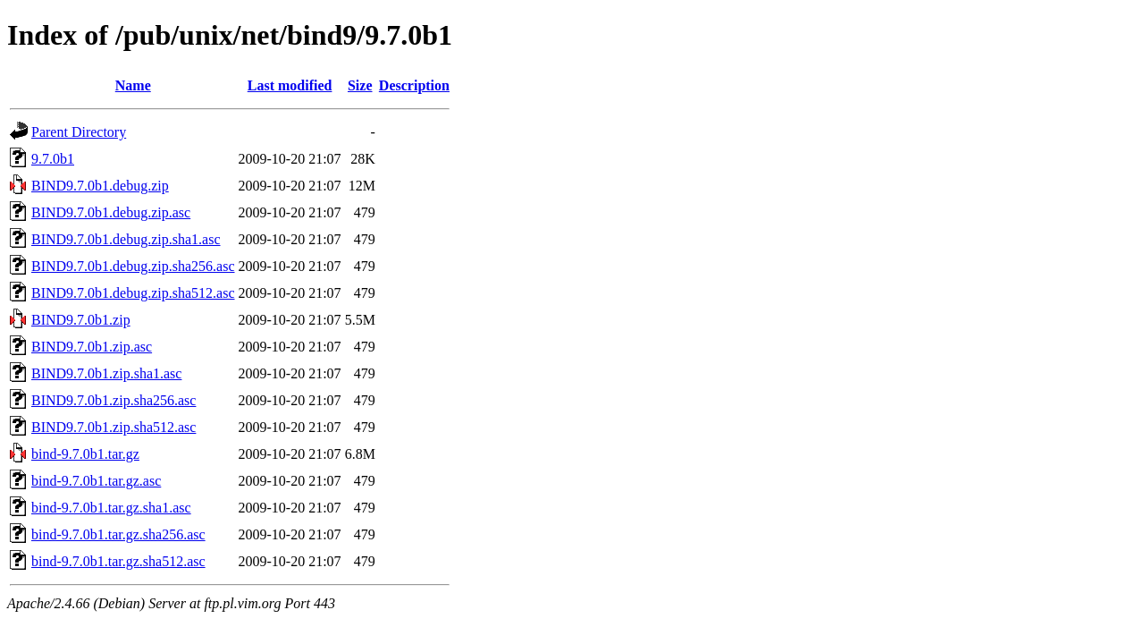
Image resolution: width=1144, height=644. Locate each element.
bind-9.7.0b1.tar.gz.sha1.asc (111, 507)
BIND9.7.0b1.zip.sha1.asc (106, 373)
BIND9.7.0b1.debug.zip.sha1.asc (126, 239)
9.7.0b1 (52, 158)
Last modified (290, 85)
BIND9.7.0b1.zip (80, 319)
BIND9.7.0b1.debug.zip (100, 185)
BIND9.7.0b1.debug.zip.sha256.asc (133, 266)
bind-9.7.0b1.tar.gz (85, 454)
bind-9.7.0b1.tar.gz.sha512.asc (118, 561)
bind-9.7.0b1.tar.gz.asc (96, 480)
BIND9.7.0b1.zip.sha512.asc (113, 427)
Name (133, 85)
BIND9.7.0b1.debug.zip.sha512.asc (133, 293)
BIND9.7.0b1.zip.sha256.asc (113, 400)
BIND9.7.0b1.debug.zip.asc (110, 212)
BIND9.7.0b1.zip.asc (91, 346)
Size (360, 85)
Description (414, 85)
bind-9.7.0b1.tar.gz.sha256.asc (118, 534)
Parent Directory (78, 132)
